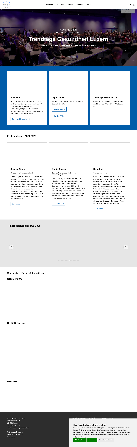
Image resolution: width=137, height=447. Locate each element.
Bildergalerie (58, 109)
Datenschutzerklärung (15, 434)
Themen (80, 5)
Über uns (49, 5)
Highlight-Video (59, 116)
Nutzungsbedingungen (15, 432)
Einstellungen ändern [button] (105, 440)
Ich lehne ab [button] (92, 440)
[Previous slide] (11, 247)
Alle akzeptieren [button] (80, 440)
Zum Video (16, 204)
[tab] (58, 260)
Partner (70, 5)
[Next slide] (125, 247)
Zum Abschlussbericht (20, 119)
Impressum (11, 437)
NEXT (88, 5)
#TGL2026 (60, 5)
